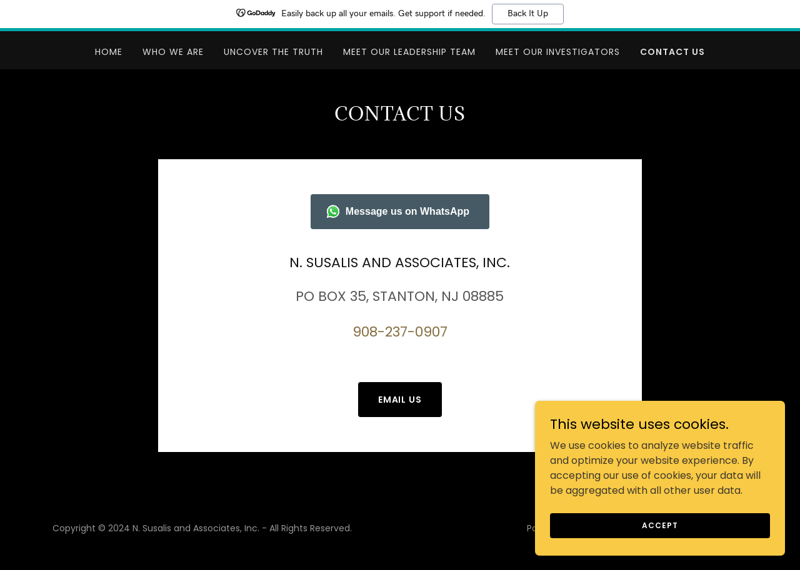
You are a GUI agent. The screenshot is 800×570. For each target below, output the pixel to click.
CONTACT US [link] (672, 52)
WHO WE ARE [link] (173, 52)
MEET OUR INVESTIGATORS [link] (558, 52)
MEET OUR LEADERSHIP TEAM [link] (409, 52)
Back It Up (528, 13)
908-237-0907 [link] (400, 332)
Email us (400, 399)
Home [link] (108, 52)
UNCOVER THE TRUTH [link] (273, 52)
